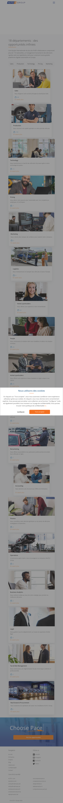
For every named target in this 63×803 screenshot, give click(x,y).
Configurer (21, 412)
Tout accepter (39, 412)
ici (45, 406)
